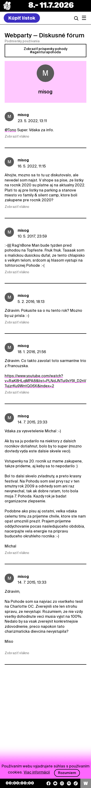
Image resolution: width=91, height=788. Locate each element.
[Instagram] (62, 783)
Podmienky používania (22, 41)
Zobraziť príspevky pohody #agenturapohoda (45, 50)
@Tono (10, 130)
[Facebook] (48, 783)
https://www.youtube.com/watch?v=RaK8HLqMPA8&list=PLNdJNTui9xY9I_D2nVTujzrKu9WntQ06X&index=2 (45, 381)
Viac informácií (37, 772)
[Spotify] (69, 783)
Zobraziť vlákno (17, 136)
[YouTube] (55, 783)
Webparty (18, 35)
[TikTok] (76, 783)
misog (23, 115)
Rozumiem (67, 773)
